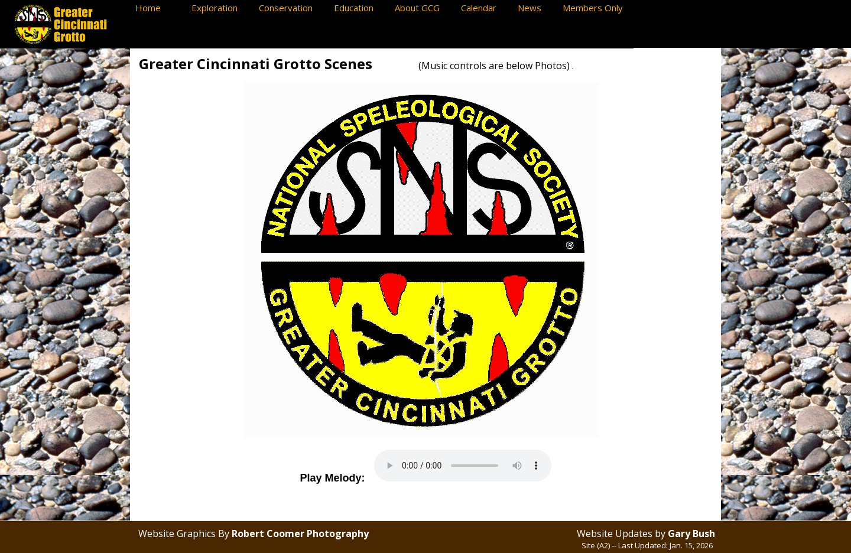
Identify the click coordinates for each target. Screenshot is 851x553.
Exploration (219, 8)
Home (157, 8)
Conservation (290, 8)
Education (358, 8)
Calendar (483, 8)
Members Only (595, 8)
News (534, 8)
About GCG (422, 8)
